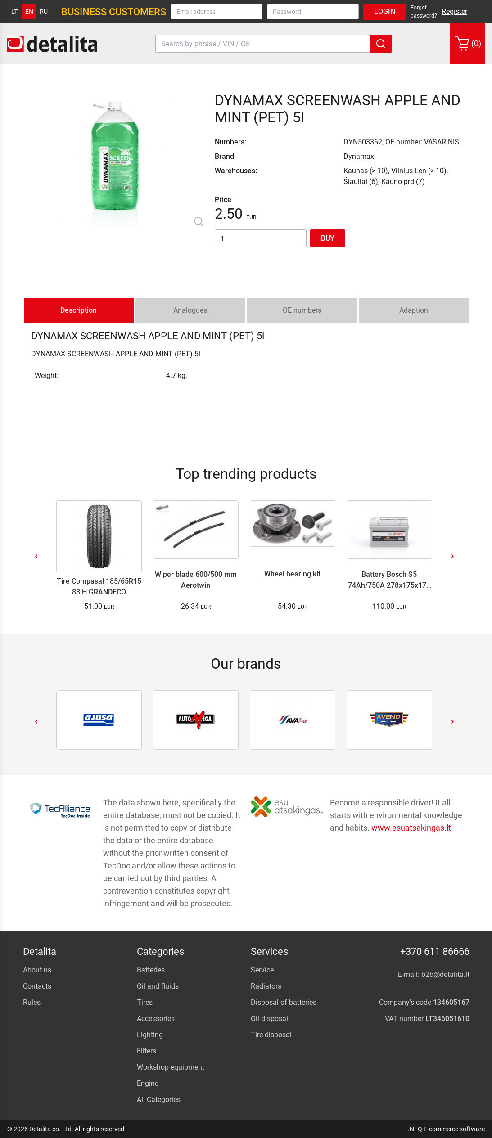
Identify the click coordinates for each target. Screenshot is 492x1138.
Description (78, 310)
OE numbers (302, 310)
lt (14, 11)
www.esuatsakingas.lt (411, 827)
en (29, 11)
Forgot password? (424, 11)
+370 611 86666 (434, 951)
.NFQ (415, 1129)
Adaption (413, 310)
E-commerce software (454, 1129)
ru (44, 11)
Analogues (190, 310)
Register (454, 11)
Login (384, 11)
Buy (327, 238)
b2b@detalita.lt (445, 974)
